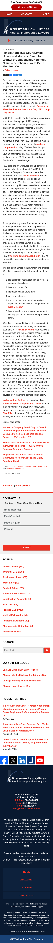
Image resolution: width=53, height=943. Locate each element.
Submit (26, 547)
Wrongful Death (13, 572)
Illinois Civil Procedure (16, 593)
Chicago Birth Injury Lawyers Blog (20, 670)
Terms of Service (31, 907)
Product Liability (13, 610)
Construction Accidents (17, 599)
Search (47, 650)
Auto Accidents (17, 466)
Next (26, 485)
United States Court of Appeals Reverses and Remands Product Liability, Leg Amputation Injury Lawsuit (26, 742)
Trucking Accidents (15, 577)
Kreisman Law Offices (14, 400)
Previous (8, 485)
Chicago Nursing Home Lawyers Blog (22, 681)
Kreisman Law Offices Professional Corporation (26, 26)
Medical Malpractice (15, 615)
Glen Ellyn (8, 413)
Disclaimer (26, 880)
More (46, 14)
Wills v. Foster (15, 307)
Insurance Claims (30, 466)
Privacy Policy (15, 907)
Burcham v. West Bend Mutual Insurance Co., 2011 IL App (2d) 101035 (26, 109)
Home (9, 14)
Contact (26, 14)
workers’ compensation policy (24, 256)
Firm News (10, 604)
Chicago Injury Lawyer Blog (17, 686)
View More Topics (12, 631)
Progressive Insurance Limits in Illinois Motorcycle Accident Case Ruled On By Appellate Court (23, 457)
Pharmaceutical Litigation (18, 626)
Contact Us (26, 895)
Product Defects (13, 588)
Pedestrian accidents (16, 621)
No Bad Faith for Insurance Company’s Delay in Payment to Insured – (26, 445)
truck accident (31, 175)
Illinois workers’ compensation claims (22, 403)
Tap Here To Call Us (26, 7)
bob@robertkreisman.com (26, 808)
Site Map (26, 887)
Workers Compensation (15, 469)
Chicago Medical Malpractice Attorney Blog (25, 675)
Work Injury (42, 466)
